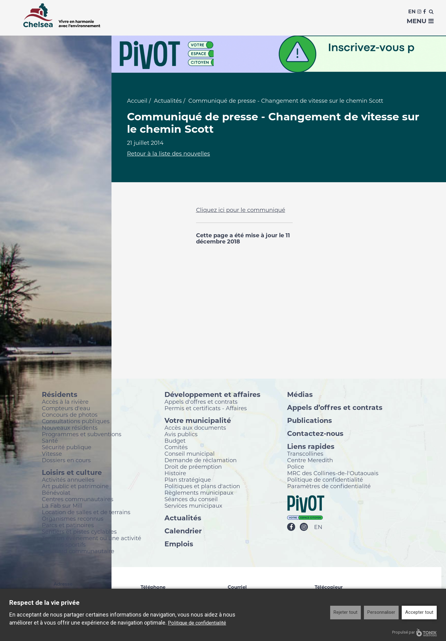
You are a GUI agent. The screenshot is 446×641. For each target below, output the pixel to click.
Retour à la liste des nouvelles (168, 154)
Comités (176, 447)
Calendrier (183, 531)
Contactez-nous (315, 433)
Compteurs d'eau (66, 408)
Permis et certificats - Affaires (205, 408)
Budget (175, 441)
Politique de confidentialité (325, 480)
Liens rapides (310, 446)
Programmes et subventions (81, 434)
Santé (50, 441)
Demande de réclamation (200, 460)
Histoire (175, 473)
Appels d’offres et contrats (335, 407)
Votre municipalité (197, 420)
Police (295, 467)
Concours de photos (70, 415)
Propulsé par (414, 632)
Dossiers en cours (66, 460)
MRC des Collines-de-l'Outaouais (332, 473)
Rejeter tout (345, 612)
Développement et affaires (212, 394)
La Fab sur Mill (62, 506)
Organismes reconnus (72, 519)
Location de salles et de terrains (86, 512)
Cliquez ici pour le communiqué (240, 210)
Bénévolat (56, 493)
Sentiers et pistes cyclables (79, 532)
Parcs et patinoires (68, 525)
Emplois (178, 544)
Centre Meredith (310, 460)
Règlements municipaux (199, 493)
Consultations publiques (76, 421)
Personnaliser (381, 612)
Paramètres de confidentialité (329, 486)
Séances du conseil (191, 499)
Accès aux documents (195, 428)
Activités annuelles (68, 480)
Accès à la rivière (65, 402)
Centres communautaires (77, 499)
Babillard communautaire (78, 551)
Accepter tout (419, 612)
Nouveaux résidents (70, 428)
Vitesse (52, 454)
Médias (300, 394)
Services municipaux (193, 506)
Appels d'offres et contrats (201, 402)
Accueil (137, 101)
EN (318, 527)
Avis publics (181, 434)
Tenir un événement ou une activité (91, 538)
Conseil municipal (189, 454)
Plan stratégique (187, 480)
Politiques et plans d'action (202, 486)
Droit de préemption (193, 467)
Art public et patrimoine (75, 486)
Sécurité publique (66, 447)
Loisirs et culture (72, 472)
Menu (420, 21)
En (412, 12)
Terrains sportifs (64, 545)
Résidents (59, 394)
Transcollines (305, 454)
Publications (309, 420)
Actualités (168, 101)
